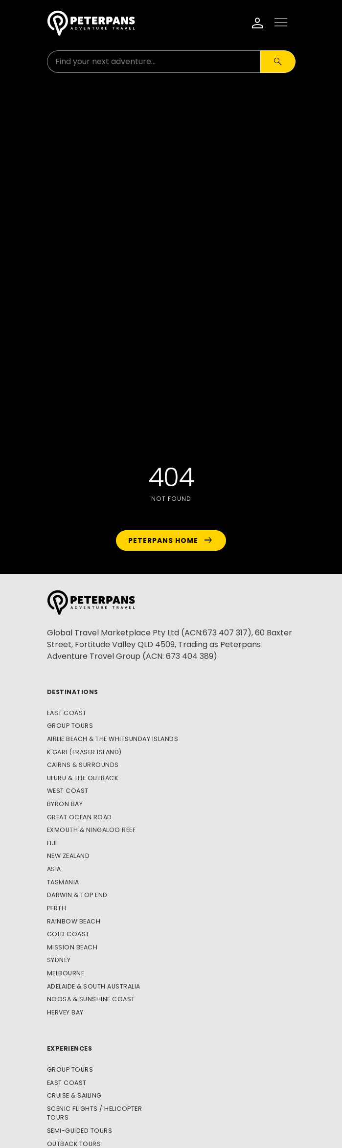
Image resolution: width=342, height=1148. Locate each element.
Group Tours (70, 725)
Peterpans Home (171, 540)
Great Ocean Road (79, 817)
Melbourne (66, 973)
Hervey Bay (65, 1012)
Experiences (69, 1048)
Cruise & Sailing (74, 1095)
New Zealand (68, 856)
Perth (57, 908)
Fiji (52, 843)
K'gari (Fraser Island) (84, 752)
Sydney (59, 960)
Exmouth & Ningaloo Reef (91, 830)
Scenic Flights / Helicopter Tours (94, 1113)
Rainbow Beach (74, 921)
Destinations (72, 692)
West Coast (68, 791)
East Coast (67, 713)
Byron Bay (65, 804)
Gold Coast (68, 934)
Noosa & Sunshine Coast (91, 999)
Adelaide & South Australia (93, 986)
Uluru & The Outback (82, 778)
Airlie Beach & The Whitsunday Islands (113, 739)
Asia (54, 869)
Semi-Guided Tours (80, 1130)
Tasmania (63, 882)
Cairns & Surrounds (83, 765)
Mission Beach (72, 947)
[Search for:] (154, 61)
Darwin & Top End (77, 895)
